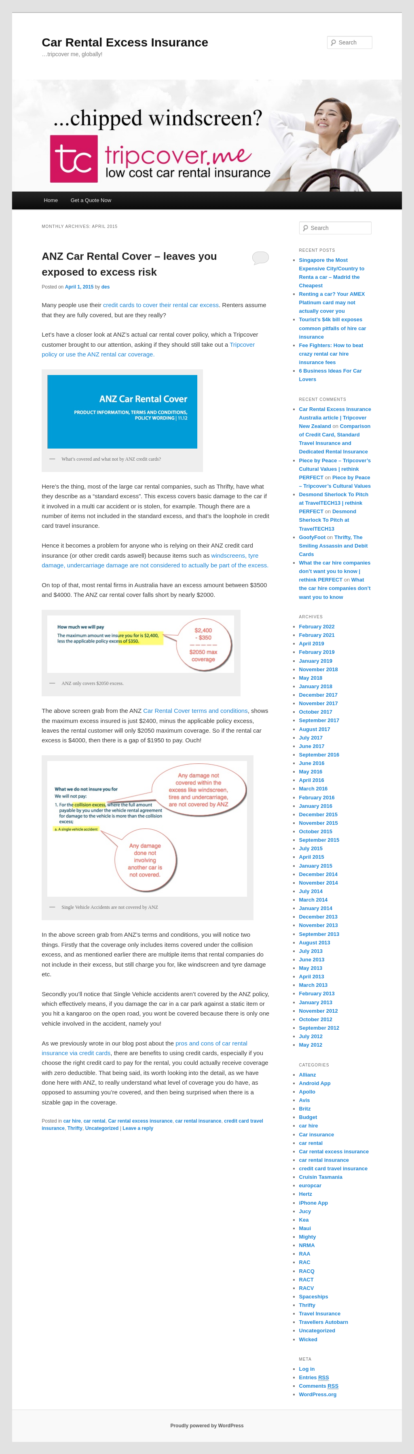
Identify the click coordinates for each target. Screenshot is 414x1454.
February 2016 (317, 797)
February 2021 (317, 635)
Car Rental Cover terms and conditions (195, 710)
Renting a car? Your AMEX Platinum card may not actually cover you (332, 302)
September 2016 (319, 755)
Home (51, 200)
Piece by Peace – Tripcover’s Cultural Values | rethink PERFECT (335, 468)
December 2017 (318, 695)
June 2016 (312, 763)
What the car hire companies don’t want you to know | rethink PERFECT (335, 571)
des (105, 287)
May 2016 (311, 772)
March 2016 (313, 789)
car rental (95, 1121)
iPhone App (313, 1203)
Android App (315, 1083)
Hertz (306, 1194)
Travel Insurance (320, 1314)
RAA (304, 1254)
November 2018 (318, 669)
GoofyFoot (312, 537)
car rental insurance (198, 1121)
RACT (306, 1280)
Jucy (305, 1211)
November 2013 (318, 925)
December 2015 (318, 814)
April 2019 (311, 644)
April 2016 (311, 780)
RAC (304, 1262)
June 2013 (312, 960)
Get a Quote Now (91, 200)
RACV (306, 1288)
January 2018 (315, 686)
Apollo (307, 1092)
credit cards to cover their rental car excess (161, 304)
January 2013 (315, 1002)
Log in (307, 1369)
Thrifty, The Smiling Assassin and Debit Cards (333, 545)
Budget (308, 1117)
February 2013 (317, 993)
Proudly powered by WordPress (206, 1426)
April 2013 (311, 977)
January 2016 (315, 806)
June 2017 (312, 746)
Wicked (308, 1339)
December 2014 (318, 874)
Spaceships (313, 1297)
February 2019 (317, 652)
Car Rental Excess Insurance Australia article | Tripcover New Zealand (335, 417)
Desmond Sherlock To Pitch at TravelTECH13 (328, 519)
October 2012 (315, 1019)
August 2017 (314, 729)
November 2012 (318, 1011)
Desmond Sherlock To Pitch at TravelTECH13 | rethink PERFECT (334, 502)
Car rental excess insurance (140, 1121)
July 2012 (311, 1036)
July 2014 (311, 891)
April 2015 (311, 857)
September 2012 (319, 1028)
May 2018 (311, 678)
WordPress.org (318, 1394)
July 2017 (311, 738)
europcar (310, 1185)
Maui (305, 1228)
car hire (72, 1121)
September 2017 (319, 720)
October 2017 (315, 712)
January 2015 (315, 866)
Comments (319, 1386)
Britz (305, 1109)
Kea (304, 1220)
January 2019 (315, 661)
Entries (314, 1377)
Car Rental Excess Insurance (125, 42)
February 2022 (317, 627)
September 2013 (319, 934)
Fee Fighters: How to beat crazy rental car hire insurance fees (331, 353)
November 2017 (318, 703)
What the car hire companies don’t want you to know (335, 588)
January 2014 (315, 908)
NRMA (307, 1245)
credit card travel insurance (333, 1168)
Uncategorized (102, 1128)
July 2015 (311, 848)
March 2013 (313, 985)
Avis (304, 1100)
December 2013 (318, 917)
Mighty (307, 1237)
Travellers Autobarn (324, 1322)
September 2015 (319, 840)
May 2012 (311, 1045)
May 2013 (311, 968)
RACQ (307, 1271)
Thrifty (75, 1128)
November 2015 (318, 823)
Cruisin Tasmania (320, 1177)
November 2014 (318, 883)
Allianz (307, 1075)
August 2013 (314, 943)
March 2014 (313, 900)
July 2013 (311, 951)
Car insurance (316, 1135)
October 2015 (315, 831)
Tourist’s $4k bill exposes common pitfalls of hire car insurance (332, 327)
